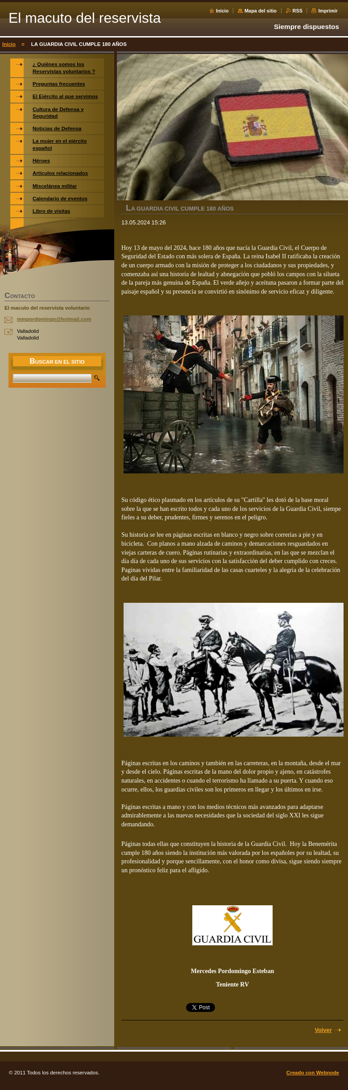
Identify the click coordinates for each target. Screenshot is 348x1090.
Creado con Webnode (312, 1072)
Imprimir (328, 10)
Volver (323, 1030)
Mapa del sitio (260, 10)
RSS (297, 10)
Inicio (222, 10)
